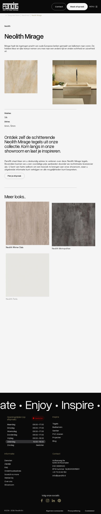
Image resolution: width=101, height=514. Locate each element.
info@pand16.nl (59, 475)
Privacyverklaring (74, 511)
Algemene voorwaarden (54, 511)
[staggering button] (59, 6)
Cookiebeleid (89, 511)
